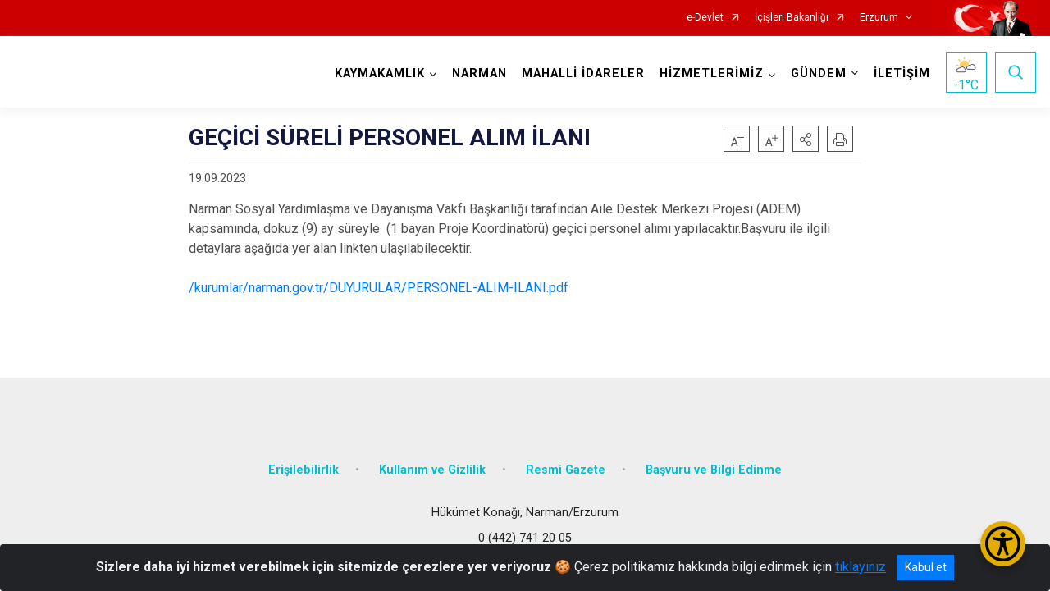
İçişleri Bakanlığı (792, 17)
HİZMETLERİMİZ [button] (712, 73)
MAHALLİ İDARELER (583, 73)
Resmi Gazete (565, 470)
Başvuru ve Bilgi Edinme (714, 470)
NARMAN (479, 73)
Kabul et (926, 567)
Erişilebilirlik (303, 470)
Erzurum (879, 17)
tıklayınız (860, 567)
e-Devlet (705, 17)
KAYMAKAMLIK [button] (380, 73)
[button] (805, 139)
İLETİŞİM (902, 73)
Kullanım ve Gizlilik (432, 470)
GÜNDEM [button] (819, 73)
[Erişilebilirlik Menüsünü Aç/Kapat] (1002, 543)
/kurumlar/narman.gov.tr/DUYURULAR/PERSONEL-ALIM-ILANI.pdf (378, 288)
